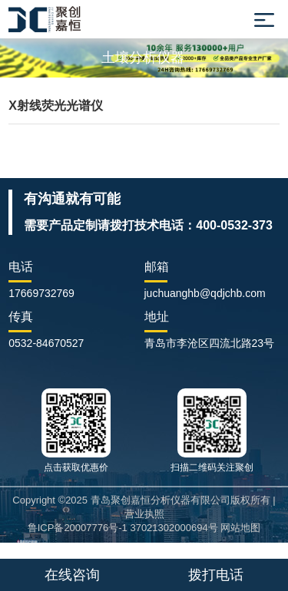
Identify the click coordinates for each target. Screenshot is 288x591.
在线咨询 (72, 575)
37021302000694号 (173, 527)
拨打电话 (215, 575)
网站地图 (240, 527)
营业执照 (144, 514)
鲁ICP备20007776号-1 (77, 527)
